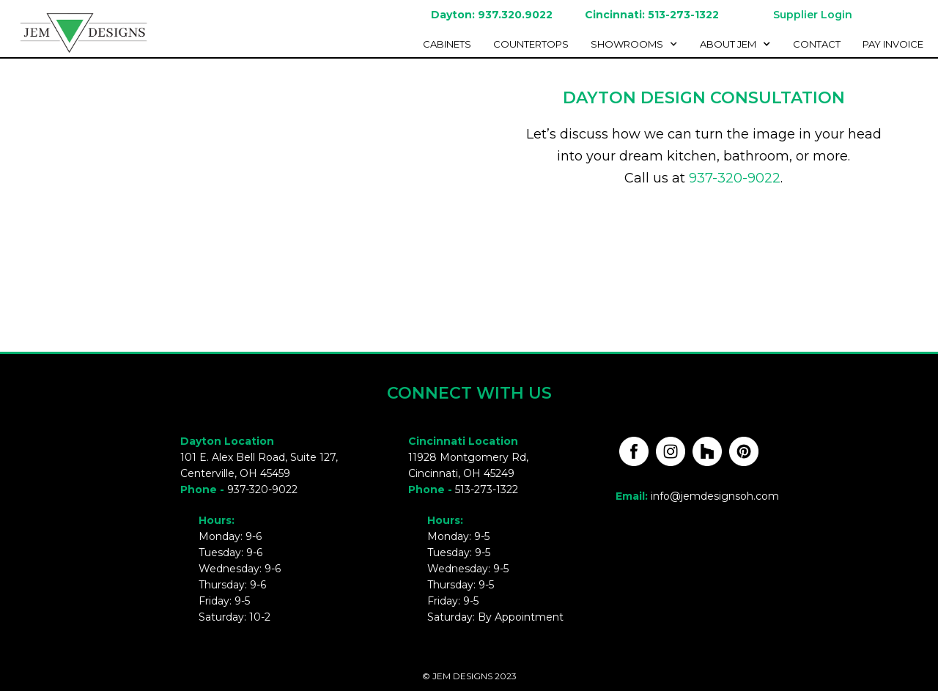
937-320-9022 (734, 178)
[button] (638, 44)
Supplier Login (812, 14)
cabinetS (447, 44)
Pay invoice (893, 44)
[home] (76, 31)
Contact (817, 44)
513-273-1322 (486, 489)
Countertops (531, 44)
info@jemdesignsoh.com (715, 496)
